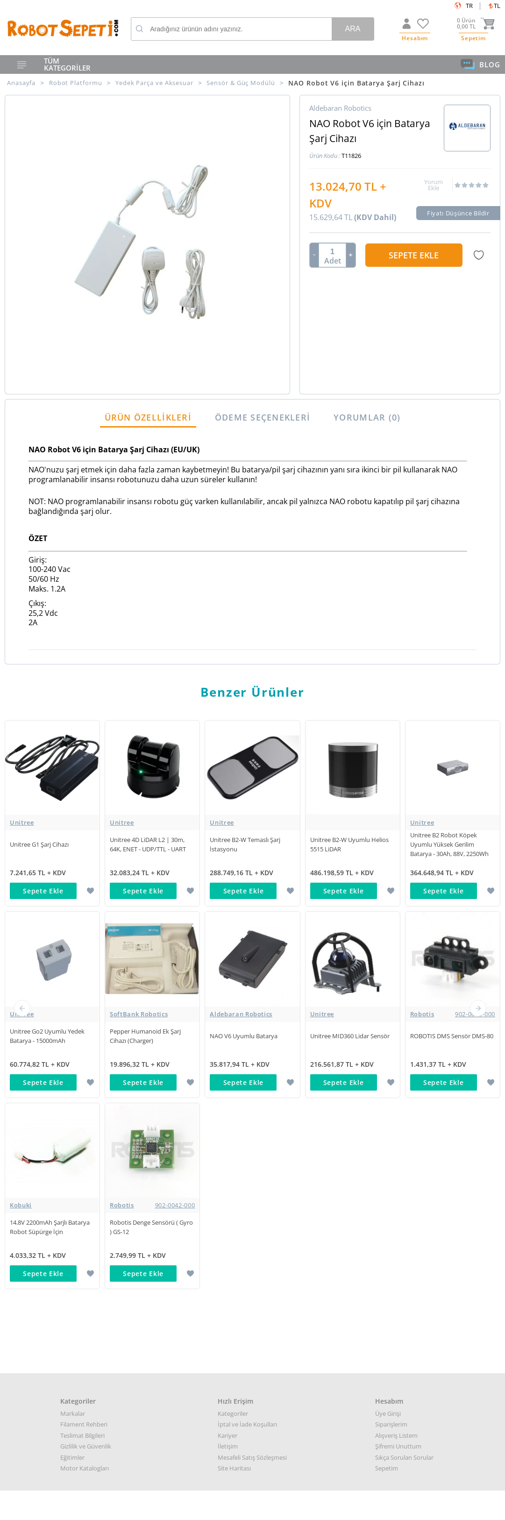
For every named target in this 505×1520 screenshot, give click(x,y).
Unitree (22, 822)
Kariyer (227, 1053)
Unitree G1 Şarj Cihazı (39, 844)
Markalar (72, 1031)
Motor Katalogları (84, 1086)
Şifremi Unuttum (398, 1064)
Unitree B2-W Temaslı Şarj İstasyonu (245, 844)
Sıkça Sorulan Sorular (404, 1074)
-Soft (204, 1508)
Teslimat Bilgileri (82, 1053)
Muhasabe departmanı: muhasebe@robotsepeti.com (253, 1336)
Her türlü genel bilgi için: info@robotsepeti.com (252, 1303)
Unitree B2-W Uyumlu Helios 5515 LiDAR (349, 844)
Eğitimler (72, 1074)
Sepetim (386, 1086)
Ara (352, 29)
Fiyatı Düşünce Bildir (458, 213)
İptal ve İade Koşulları (247, 1042)
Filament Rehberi (83, 1042)
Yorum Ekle (433, 185)
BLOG (480, 64)
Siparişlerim (391, 1042)
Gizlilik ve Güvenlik (85, 1064)
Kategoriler (233, 1031)
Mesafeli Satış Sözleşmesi (252, 1074)
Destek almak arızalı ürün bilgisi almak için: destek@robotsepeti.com (252, 1325)
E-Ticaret (224, 1508)
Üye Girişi (388, 1031)
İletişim (228, 1064)
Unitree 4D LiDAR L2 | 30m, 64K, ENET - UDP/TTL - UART (148, 844)
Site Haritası (234, 1086)
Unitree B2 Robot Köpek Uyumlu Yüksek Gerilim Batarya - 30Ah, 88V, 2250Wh (449, 844)
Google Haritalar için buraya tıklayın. (50, 1352)
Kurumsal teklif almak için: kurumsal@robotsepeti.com (252, 1314)
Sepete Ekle (414, 255)
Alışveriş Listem (396, 1053)
